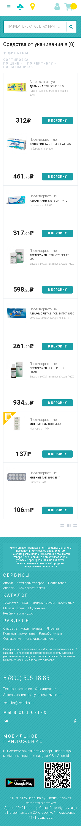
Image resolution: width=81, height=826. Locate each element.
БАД (25, 603)
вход (57, 6)
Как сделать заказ (32, 588)
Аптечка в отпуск (43, 82)
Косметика (66, 603)
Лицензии (53, 628)
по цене (13, 63)
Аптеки (8, 583)
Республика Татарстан (33, 7)
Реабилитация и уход (18, 613)
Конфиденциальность (40, 638)
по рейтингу (42, 63)
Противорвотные (43, 139)
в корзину (57, 120)
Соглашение (12, 638)
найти (71, 27)
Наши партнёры (32, 628)
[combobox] (34, 26)
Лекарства (10, 603)
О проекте (10, 628)
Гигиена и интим (43, 603)
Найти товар (57, 583)
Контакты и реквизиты (19, 633)
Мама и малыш (14, 608)
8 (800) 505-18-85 (26, 678)
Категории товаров (30, 583)
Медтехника (36, 608)
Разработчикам (50, 633)
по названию (18, 67)
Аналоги (9, 588)
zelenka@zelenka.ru (18, 703)
